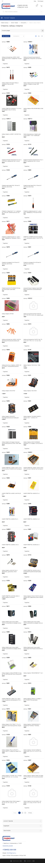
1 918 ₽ (33, 394)
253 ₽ (33, 676)
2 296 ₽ (33, 574)
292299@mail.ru (11, 853)
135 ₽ (12, 753)
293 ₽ (33, 343)
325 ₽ (12, 471)
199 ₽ (12, 60)
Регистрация (40, 1)
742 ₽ (12, 497)
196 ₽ (12, 112)
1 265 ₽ (33, 471)
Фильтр (6, 36)
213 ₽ (12, 805)
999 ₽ (12, 137)
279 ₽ (12, 214)
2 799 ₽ (33, 291)
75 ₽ (33, 214)
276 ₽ (12, 86)
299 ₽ (33, 625)
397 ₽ (33, 86)
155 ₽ (33, 702)
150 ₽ (12, 240)
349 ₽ (12, 676)
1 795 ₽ (12, 702)
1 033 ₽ (33, 368)
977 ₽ (33, 805)
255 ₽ (12, 343)
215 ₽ (33, 266)
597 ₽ (12, 368)
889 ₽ (12, 728)
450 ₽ (12, 548)
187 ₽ (12, 266)
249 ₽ (33, 753)
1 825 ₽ (33, 651)
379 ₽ (33, 548)
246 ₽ (33, 189)
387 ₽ (33, 599)
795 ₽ (33, 445)
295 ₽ (33, 240)
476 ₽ (12, 779)
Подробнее (5, 63)
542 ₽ (12, 574)
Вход (35, 1)
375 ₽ (12, 651)
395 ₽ (12, 625)
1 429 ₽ (12, 394)
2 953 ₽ (12, 420)
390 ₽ (33, 60)
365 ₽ (33, 497)
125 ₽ (33, 112)
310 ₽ (33, 779)
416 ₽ (33, 420)
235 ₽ (12, 189)
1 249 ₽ (12, 599)
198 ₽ (33, 317)
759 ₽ (33, 137)
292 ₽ (12, 522)
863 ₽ (33, 522)
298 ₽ (12, 317)
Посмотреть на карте (8, 845)
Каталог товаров (8, 18)
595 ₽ (12, 163)
